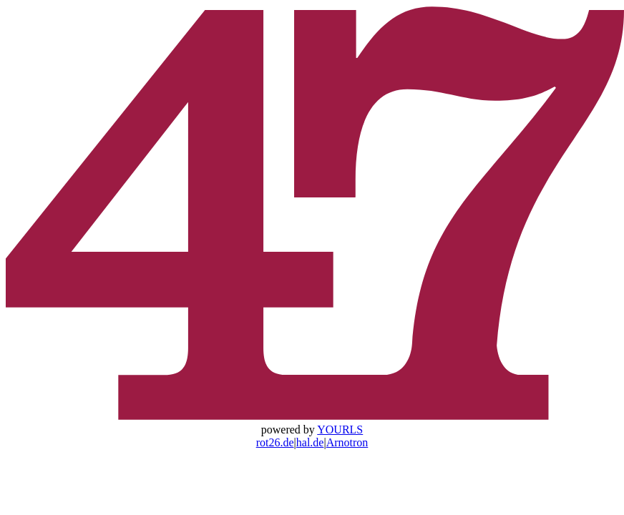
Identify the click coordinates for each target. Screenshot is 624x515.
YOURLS (340, 429)
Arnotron (347, 442)
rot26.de (275, 442)
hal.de (310, 442)
